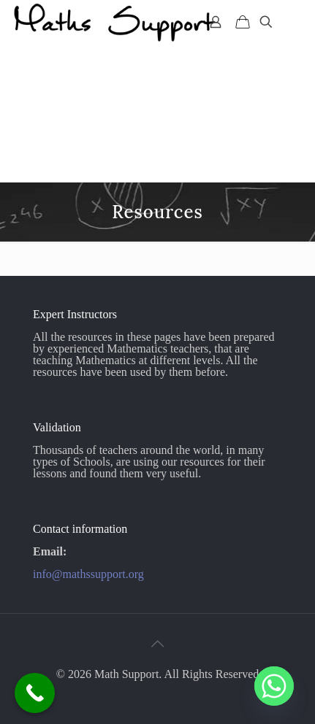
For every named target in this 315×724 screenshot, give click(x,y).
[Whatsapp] (274, 686)
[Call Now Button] (35, 693)
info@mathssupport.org (88, 574)
